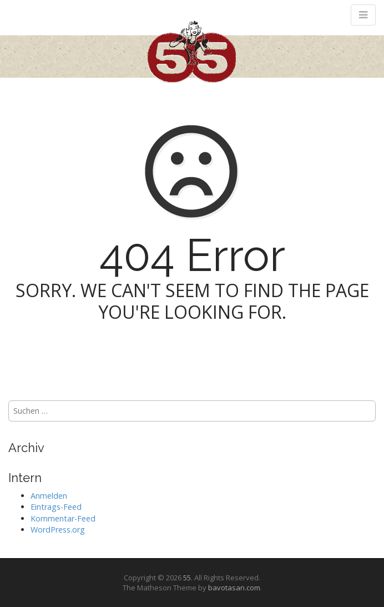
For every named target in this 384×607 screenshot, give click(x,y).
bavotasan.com (234, 588)
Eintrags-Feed (56, 506)
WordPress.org (58, 529)
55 (187, 578)
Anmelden (49, 495)
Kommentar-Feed (63, 518)
